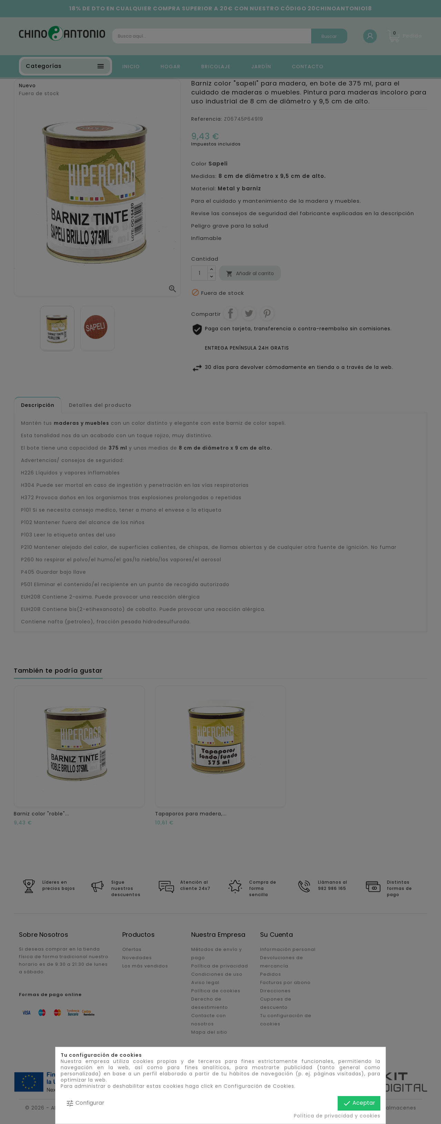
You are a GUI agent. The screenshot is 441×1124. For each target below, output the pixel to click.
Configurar (85, 1103)
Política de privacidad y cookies (337, 1116)
